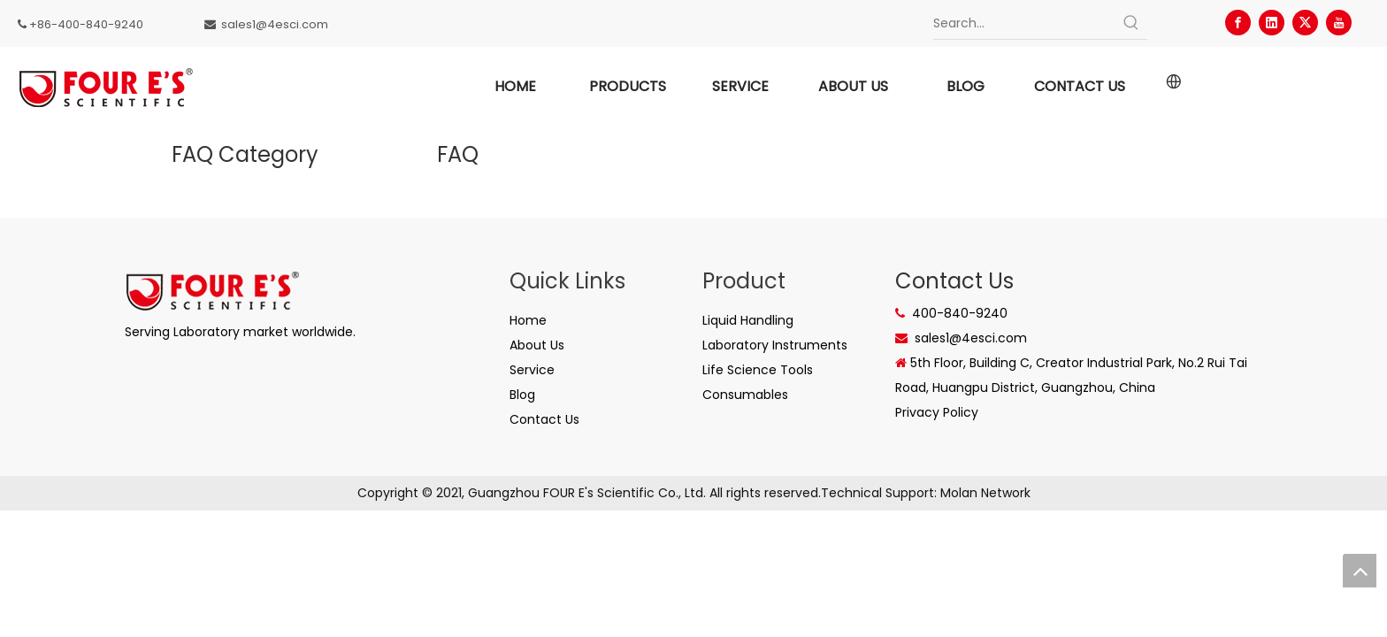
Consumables (745, 394)
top (1359, 570)
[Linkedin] (1271, 22)
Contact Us (544, 419)
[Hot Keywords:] (1131, 23)
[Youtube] (1339, 22)
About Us (537, 345)
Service (532, 370)
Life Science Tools (757, 370)
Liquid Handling (747, 320)
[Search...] (1024, 23)
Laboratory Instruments (774, 345)
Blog (522, 394)
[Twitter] (1305, 22)
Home (528, 320)
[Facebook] (1238, 22)
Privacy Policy (936, 412)
